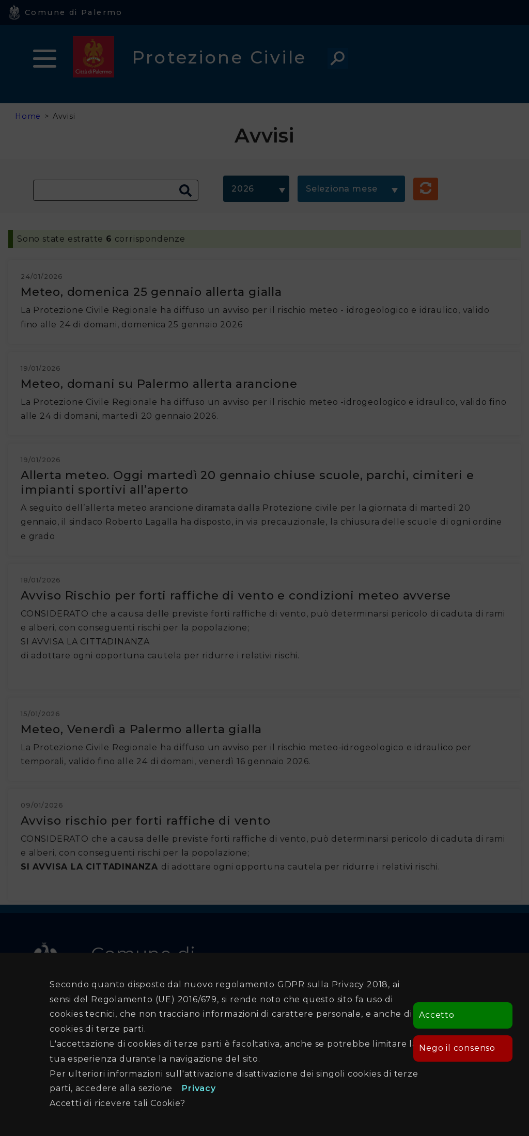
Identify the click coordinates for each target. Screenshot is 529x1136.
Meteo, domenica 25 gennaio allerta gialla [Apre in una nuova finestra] (151, 292)
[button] (425, 189)
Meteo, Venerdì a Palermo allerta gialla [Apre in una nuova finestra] (141, 729)
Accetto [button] (437, 1015)
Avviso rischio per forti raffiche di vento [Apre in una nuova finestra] (146, 820)
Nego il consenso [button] (457, 1048)
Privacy (199, 1088)
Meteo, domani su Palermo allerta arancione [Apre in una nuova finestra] (159, 383)
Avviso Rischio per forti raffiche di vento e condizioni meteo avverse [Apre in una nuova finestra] (236, 595)
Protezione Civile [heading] (219, 57)
